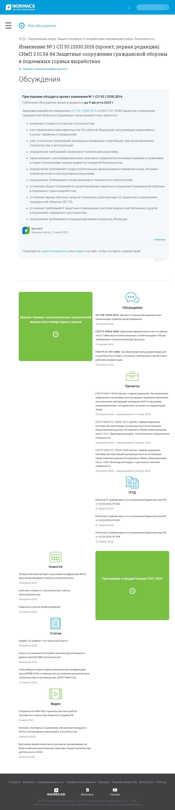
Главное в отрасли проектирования (39, 606)
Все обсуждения (37, 25)
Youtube (115, 791)
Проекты (132, 386)
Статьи (55, 633)
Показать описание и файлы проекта (43, 69)
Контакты (29, 782)
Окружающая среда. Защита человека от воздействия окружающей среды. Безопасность (91, 39)
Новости (55, 567)
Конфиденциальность (50, 782)
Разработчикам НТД (124, 782)
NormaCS (37, 228)
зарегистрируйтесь (54, 251)
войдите (80, 251)
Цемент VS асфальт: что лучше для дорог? (43, 640)
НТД (22, 39)
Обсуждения (132, 308)
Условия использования (81, 782)
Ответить (160, 239)
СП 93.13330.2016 (84, 111)
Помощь (161, 782)
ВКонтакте (87, 791)
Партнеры (104, 782)
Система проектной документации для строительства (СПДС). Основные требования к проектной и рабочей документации (131, 355)
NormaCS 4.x (146, 782)
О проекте (15, 782)
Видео (56, 704)
